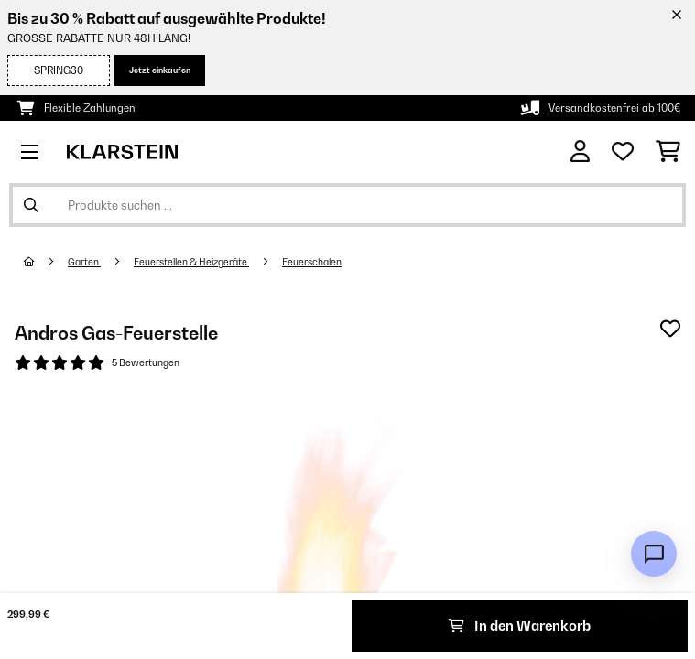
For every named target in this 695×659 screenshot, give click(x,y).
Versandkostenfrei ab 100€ (614, 108)
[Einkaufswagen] (668, 151)
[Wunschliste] (623, 151)
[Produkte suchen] (347, 205)
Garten (84, 261)
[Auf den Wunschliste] (670, 329)
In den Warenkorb (520, 625)
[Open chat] (654, 554)
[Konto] (580, 151)
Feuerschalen (312, 261)
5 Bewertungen (145, 362)
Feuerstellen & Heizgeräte (191, 261)
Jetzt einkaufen (159, 70)
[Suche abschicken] (31, 205)
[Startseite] (46, 261)
